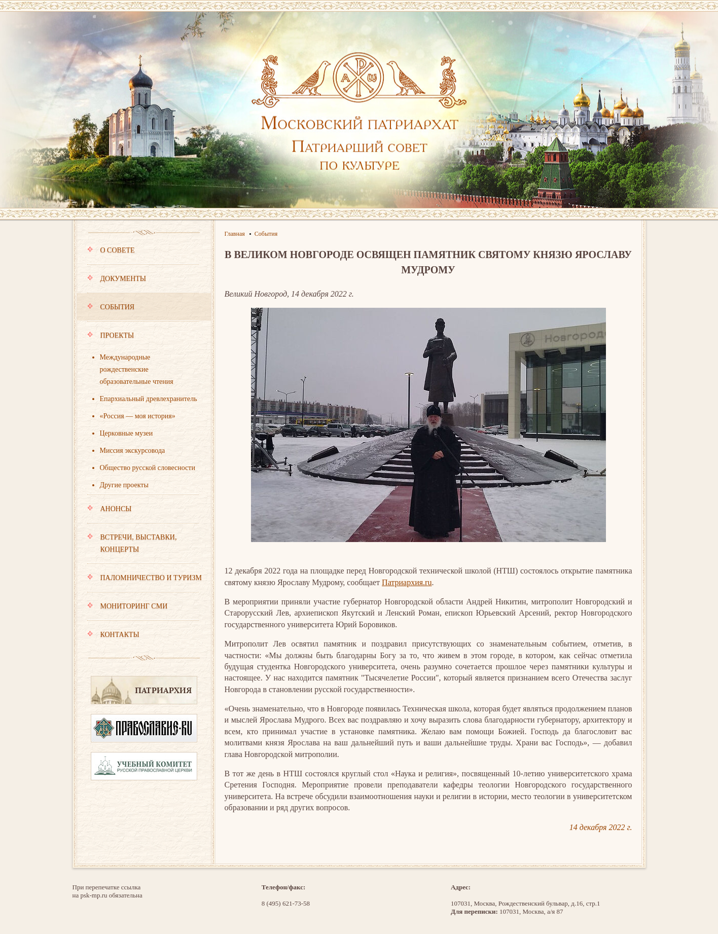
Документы (143, 283)
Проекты (143, 340)
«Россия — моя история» (137, 416)
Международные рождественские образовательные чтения (136, 369)
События (143, 311)
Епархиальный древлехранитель (148, 399)
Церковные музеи (126, 433)
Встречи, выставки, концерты (143, 548)
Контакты (113, 634)
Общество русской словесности (147, 468)
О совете (143, 255)
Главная (235, 233)
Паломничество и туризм (144, 582)
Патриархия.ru (407, 582)
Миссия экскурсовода (132, 450)
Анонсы (143, 513)
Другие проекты (124, 485)
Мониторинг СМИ (143, 611)
